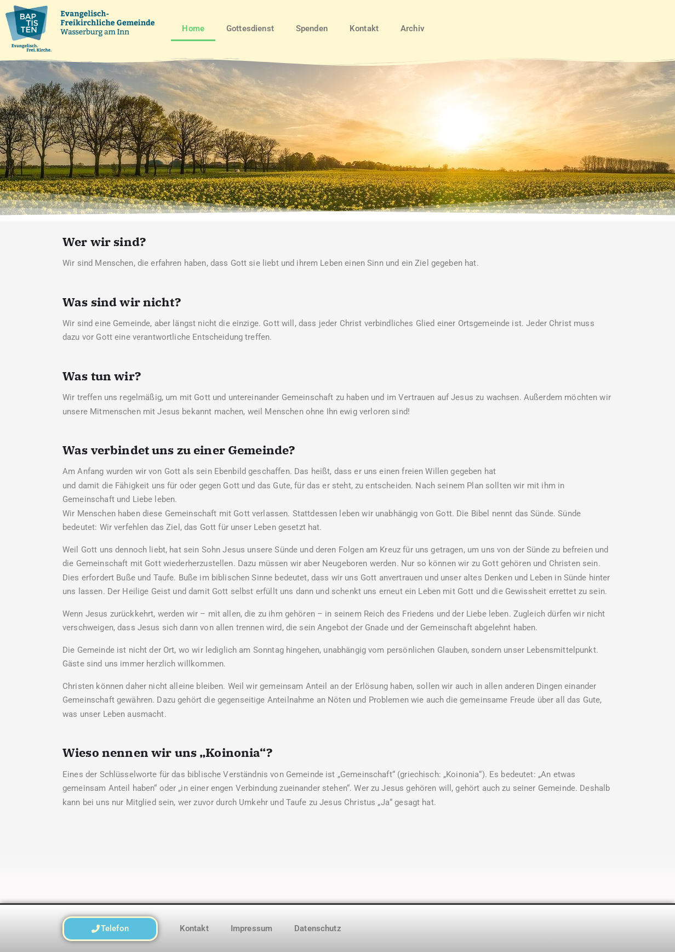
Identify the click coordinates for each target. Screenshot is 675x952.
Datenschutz (317, 928)
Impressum (251, 928)
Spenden (312, 28)
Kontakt (364, 28)
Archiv (413, 28)
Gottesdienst (250, 28)
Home (193, 28)
